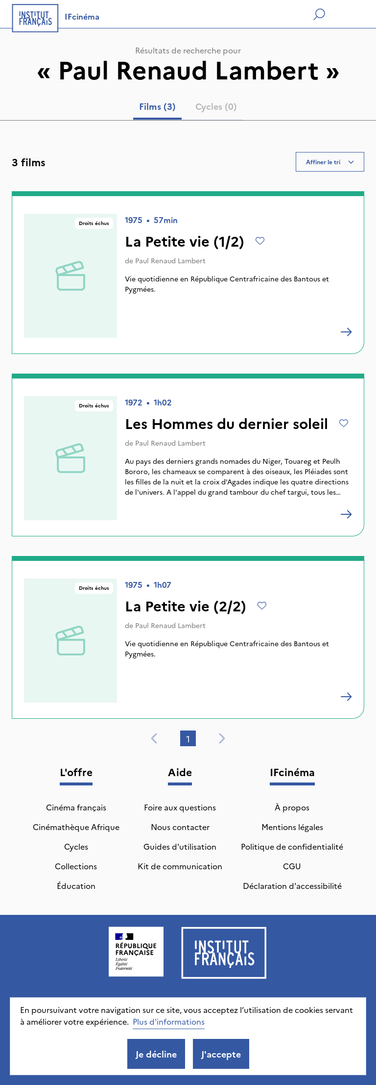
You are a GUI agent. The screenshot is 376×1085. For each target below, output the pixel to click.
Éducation (76, 885)
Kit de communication (180, 865)
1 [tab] (188, 738)
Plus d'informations (169, 1021)
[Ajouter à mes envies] (260, 241)
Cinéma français (76, 807)
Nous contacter (180, 826)
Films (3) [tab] (157, 106)
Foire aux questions (180, 807)
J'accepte (221, 1054)
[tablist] (188, 108)
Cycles (76, 846)
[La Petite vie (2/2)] (346, 697)
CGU (292, 865)
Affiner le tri (330, 161)
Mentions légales (292, 826)
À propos (292, 807)
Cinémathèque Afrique (76, 826)
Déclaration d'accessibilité (292, 885)
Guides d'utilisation (179, 846)
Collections (76, 865)
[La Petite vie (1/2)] (346, 332)
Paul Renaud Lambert (170, 260)
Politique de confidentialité (292, 846)
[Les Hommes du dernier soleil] (346, 514)
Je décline (156, 1054)
